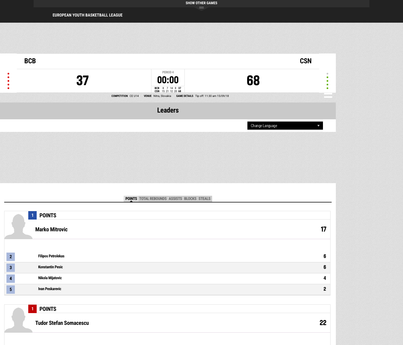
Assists (175, 199)
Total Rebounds (153, 199)
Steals (204, 199)
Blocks (190, 199)
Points (131, 199)
